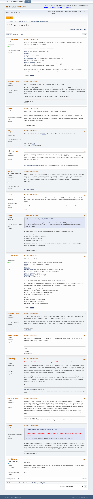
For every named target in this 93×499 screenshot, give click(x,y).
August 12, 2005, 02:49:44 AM (31, 171)
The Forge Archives (16, 6)
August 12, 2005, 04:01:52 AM (31, 215)
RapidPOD (27, 53)
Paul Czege (12, 359)
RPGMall (26, 55)
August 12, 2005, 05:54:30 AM (31, 313)
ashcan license (53, 391)
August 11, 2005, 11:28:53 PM (31, 81)
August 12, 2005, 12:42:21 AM (31, 130)
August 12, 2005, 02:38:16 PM (31, 358)
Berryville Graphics (29, 62)
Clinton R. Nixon (13, 81)
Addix (10, 195)
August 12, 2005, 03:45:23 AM (31, 194)
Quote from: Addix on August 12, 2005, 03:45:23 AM (40, 219)
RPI (25, 60)
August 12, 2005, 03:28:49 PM (31, 459)
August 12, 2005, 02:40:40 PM (31, 398)
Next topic (83, 29)
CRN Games (27, 103)
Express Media (28, 58)
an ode (44, 133)
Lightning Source (29, 64)
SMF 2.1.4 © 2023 (9, 497)
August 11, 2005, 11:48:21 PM (31, 108)
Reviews (67, 7)
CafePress (27, 57)
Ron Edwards (12, 459)
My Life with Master (29, 389)
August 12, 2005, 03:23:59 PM (31, 425)
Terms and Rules (79, 497)
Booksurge (27, 276)
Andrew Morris (13, 39)
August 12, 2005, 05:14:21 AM (31, 255)
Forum (59, 7)
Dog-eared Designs (29, 189)
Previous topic (74, 29)
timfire (10, 108)
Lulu (25, 51)
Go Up (8, 478)
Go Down (9, 34)
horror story (61, 280)
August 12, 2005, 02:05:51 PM (31, 335)
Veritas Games (13, 335)
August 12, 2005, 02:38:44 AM (31, 151)
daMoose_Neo (13, 151)
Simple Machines (17, 497)
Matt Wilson (12, 171)
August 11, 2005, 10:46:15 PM (31, 39)
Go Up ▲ (86, 497)
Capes (33, 143)
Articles (52, 7)
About (46, 7)
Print (84, 34)
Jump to (62, 486)
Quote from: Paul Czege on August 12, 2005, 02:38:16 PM (42, 429)
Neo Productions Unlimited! (31, 165)
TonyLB (10, 131)
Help (73, 497)
